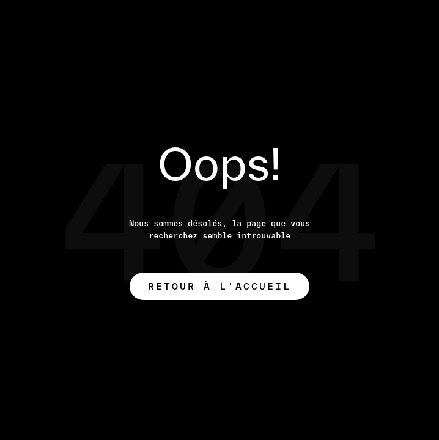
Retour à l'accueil (219, 286)
